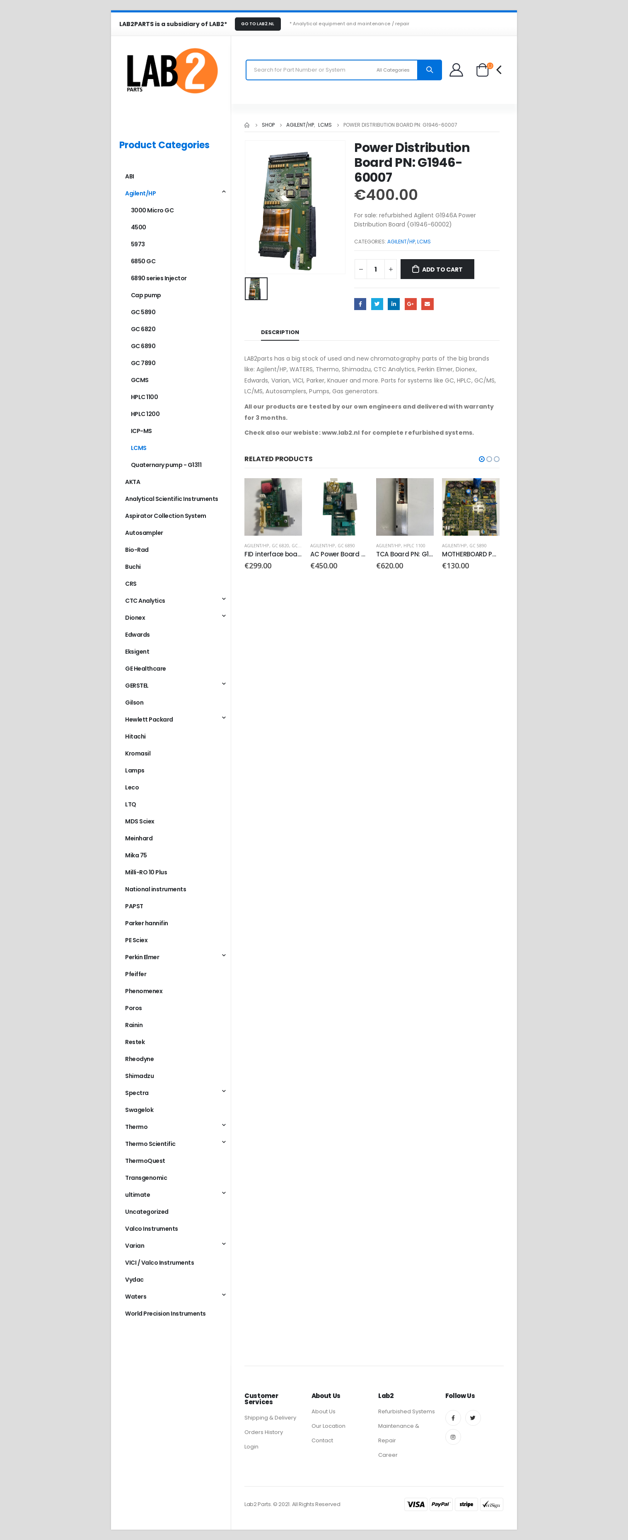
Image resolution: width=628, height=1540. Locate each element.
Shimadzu (139, 1076)
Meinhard (138, 838)
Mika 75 (136, 855)
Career (388, 1455)
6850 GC (143, 261)
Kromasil (137, 753)
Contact (322, 1440)
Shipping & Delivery (270, 1418)
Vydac (134, 1279)
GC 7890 (143, 363)
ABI (129, 176)
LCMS (424, 241)
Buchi (133, 567)
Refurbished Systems (406, 1411)
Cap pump (146, 295)
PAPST (134, 906)
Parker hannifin (146, 923)
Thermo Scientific (150, 1144)
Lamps (135, 770)
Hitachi (135, 736)
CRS (131, 584)
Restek (135, 1042)
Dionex (135, 618)
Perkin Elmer (142, 957)
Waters (135, 1296)
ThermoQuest (145, 1161)
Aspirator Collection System (165, 516)
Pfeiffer (135, 974)
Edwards (137, 634)
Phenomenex (143, 991)
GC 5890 (478, 546)
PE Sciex (136, 940)
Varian (134, 1246)
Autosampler (144, 533)
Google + (411, 304)
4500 (138, 227)
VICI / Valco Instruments (159, 1262)
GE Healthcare (145, 668)
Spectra (137, 1093)
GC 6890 (300, 546)
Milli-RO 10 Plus (146, 872)
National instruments (155, 889)
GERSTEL (137, 685)
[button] (481, 459)
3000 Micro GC (152, 210)
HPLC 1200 (145, 414)
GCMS (140, 380)
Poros (133, 1008)
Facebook (360, 304)
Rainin (134, 1025)
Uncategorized (147, 1212)
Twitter (377, 304)
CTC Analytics (145, 601)
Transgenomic (146, 1178)
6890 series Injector (159, 278)
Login (251, 1447)
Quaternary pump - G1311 (166, 465)
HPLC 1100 (414, 546)
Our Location (328, 1426)
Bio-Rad (137, 550)
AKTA (132, 482)
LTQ (130, 804)
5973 (138, 244)
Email (427, 304)
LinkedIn (394, 304)
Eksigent (137, 651)
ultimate (137, 1195)
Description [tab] (280, 332)
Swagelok (139, 1110)
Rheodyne (139, 1059)
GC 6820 (280, 546)
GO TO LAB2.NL (257, 24)
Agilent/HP (401, 241)
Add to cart (442, 269)
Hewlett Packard (149, 719)
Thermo (136, 1127)
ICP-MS (141, 431)
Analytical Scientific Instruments (171, 499)
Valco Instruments (151, 1229)
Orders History (263, 1432)
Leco (132, 787)
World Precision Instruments (165, 1313)
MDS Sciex (140, 821)
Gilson (134, 702)
